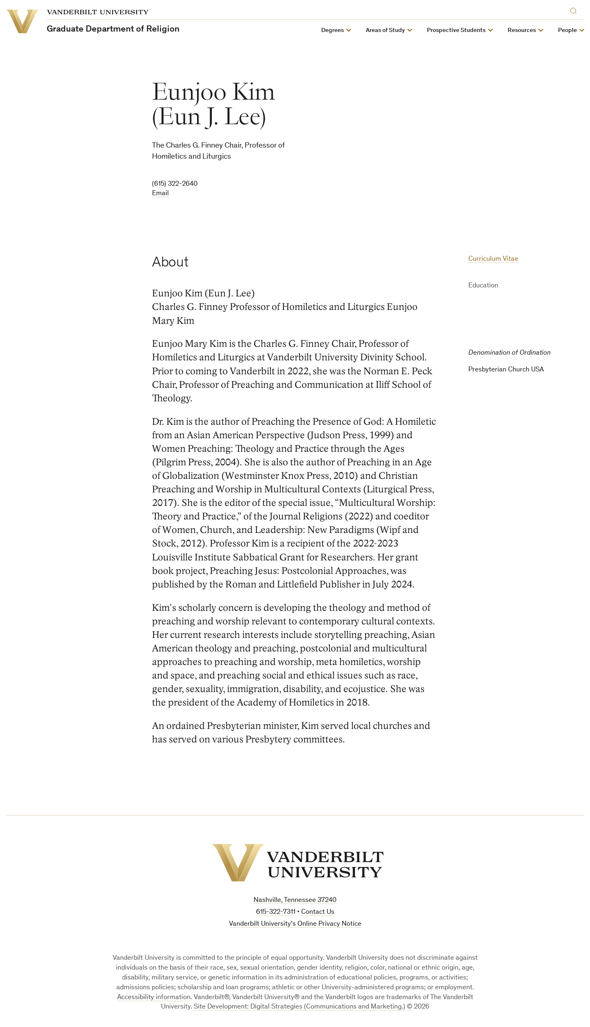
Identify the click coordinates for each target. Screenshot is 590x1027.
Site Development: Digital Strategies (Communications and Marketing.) (299, 1007)
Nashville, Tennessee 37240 (295, 900)
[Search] (575, 9)
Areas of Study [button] (385, 30)
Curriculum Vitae (493, 259)
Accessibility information (154, 997)
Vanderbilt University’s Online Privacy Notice (295, 924)
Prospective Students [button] (456, 30)
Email (160, 193)
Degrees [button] (332, 30)
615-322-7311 (275, 912)
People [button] (567, 30)
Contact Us (317, 912)
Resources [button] (522, 30)
